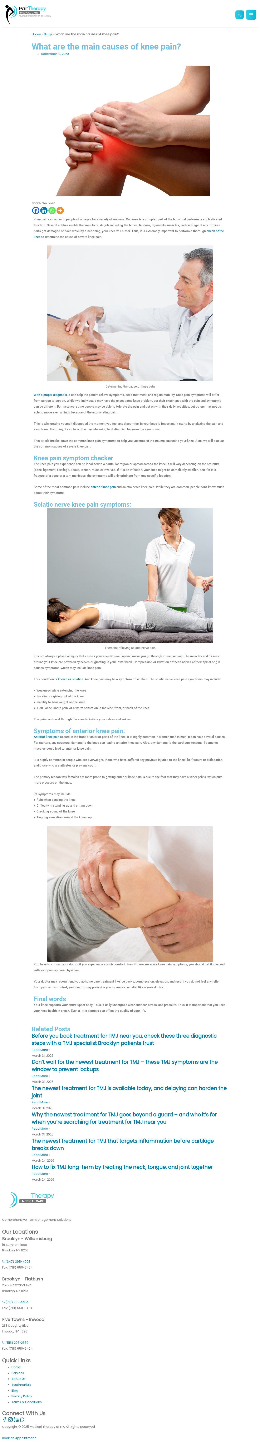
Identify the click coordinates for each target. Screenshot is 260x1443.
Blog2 (48, 34)
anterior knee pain (103, 487)
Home (36, 34)
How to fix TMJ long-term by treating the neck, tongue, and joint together (127, 1167)
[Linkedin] (44, 210)
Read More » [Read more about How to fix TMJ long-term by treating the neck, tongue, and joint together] (41, 1173)
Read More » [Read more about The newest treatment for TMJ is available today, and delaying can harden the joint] (41, 1102)
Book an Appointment (19, 1438)
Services (17, 1373)
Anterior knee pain (46, 737)
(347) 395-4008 (16, 1261)
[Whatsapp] (52, 210)
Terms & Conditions (26, 1402)
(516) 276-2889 (15, 1342)
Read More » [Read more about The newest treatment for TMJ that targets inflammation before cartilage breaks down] (41, 1155)
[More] (60, 210)
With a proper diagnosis (50, 395)
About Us (18, 1379)
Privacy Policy (21, 1396)
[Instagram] (11, 1421)
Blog (14, 1390)
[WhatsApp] (22, 1421)
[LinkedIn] (17, 1421)
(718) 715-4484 (15, 1302)
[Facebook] (35, 210)
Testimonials (21, 1384)
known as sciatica (70, 679)
